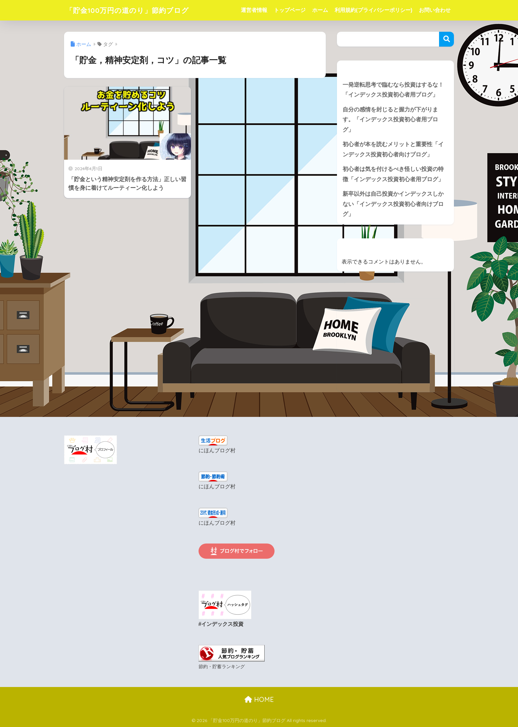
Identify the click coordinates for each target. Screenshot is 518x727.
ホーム (320, 10)
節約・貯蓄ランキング (222, 666)
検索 (446, 39)
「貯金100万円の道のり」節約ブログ (133, 10)
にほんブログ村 (217, 451)
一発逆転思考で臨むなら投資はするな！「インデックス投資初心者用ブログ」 (393, 90)
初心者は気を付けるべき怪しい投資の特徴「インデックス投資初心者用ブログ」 (393, 175)
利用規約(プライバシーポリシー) (373, 10)
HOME (259, 699)
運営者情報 (254, 10)
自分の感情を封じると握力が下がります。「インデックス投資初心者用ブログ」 (390, 119)
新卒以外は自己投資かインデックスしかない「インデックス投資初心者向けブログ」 (393, 204)
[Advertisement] (395, 346)
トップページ (290, 10)
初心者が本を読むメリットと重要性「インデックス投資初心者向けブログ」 (393, 149)
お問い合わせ (435, 10)
